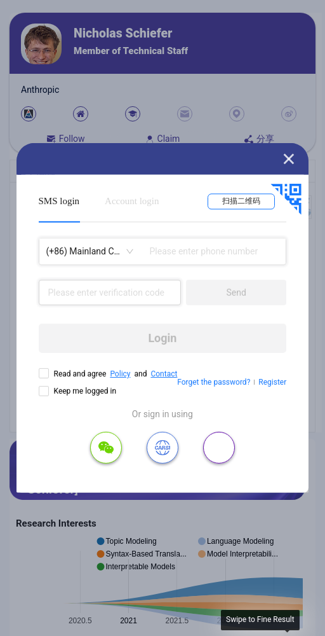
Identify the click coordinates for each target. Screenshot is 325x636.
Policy (120, 374)
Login (162, 338)
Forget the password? (213, 382)
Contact (163, 374)
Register (272, 382)
